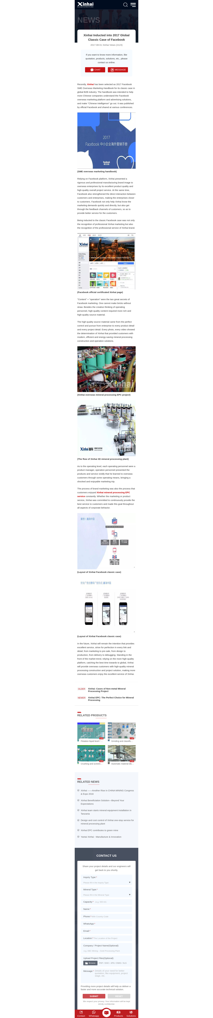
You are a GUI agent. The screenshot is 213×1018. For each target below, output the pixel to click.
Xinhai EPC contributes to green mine (99, 830)
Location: (88, 938)
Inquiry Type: (90, 877)
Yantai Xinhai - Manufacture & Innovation (101, 837)
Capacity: (88, 901)
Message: (88, 971)
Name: (87, 909)
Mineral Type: (90, 889)
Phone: (87, 916)
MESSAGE (118, 69)
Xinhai (90, 84)
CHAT (95, 69)
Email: (86, 931)
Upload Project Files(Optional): (98, 958)
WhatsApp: (89, 923)
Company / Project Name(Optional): (101, 945)
